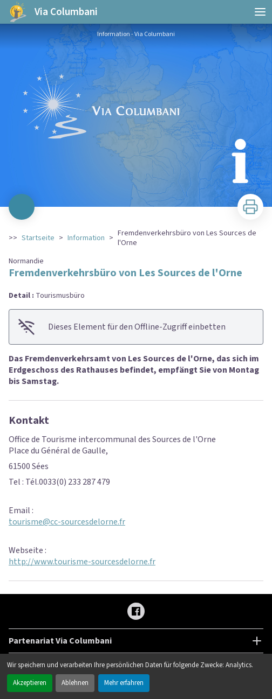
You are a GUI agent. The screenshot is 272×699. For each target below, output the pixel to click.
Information (86, 238)
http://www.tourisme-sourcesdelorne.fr (82, 562)
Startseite (38, 238)
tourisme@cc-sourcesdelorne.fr (67, 522)
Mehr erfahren (124, 683)
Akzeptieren (29, 683)
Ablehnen (75, 683)
